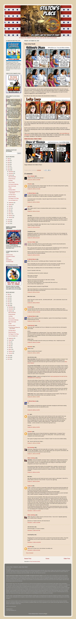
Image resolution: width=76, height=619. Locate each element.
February (11, 215)
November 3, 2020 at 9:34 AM (34, 550)
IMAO (7, 258)
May (10, 210)
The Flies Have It (12, 194)
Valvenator (30, 346)
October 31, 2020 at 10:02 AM (34, 453)
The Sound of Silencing (13, 184)
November (11, 173)
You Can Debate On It (13, 200)
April (10, 211)
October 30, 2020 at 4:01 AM (34, 211)
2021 (9, 167)
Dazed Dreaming (12, 196)
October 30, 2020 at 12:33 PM (34, 342)
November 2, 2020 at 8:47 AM (34, 530)
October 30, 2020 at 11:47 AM (34, 321)
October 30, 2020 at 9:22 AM (34, 255)
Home (47, 558)
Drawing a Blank (11, 189)
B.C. (28, 414)
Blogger (45, 613)
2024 (9, 162)
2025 (9, 160)
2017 (9, 223)
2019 (9, 219)
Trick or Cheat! (11, 182)
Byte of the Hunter (12, 186)
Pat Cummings (31, 447)
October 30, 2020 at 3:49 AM (34, 202)
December (11, 171)
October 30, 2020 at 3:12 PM (34, 410)
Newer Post (27, 558)
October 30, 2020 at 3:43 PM (34, 427)
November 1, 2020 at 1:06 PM (34, 522)
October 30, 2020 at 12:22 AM (34, 188)
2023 (9, 164)
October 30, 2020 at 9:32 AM (34, 292)
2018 (9, 221)
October (10, 175)
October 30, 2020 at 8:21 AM (34, 237)
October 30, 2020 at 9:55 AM (34, 302)
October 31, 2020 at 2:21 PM (34, 472)
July (10, 206)
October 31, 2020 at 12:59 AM (34, 443)
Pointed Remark (11, 178)
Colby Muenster (31, 325)
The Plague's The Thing (13, 198)
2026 (9, 158)
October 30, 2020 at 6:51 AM (34, 227)
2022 (9, 166)
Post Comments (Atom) (35, 561)
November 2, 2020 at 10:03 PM (34, 542)
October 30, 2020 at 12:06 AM (34, 179)
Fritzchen (30, 183)
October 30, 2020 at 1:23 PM (34, 396)
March (10, 213)
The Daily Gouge (9, 261)
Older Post (67, 558)
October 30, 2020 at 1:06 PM (34, 352)
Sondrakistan (9, 259)
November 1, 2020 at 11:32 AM (34, 510)
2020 (9, 169)
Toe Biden (10, 180)
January (10, 217)
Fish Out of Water (31, 242)
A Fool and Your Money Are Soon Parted (14, 192)
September (11, 202)
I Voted (9, 187)
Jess (29, 206)
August (10, 204)
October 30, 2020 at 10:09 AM (34, 312)
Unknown (30, 431)
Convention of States (10, 256)
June (10, 208)
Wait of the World (12, 176)
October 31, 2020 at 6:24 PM (34, 481)
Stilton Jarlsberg (31, 457)
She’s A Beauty (31, 176)
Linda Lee (30, 485)
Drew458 (29, 307)
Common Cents (9, 254)
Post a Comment (29, 552)
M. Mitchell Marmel (32, 193)
